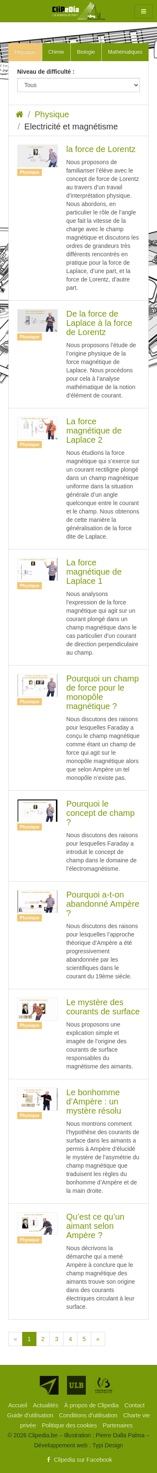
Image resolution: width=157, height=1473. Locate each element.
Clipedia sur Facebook (78, 1459)
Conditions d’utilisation (89, 1415)
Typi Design (107, 1445)
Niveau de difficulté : (46, 71)
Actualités (46, 1405)
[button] (143, 11)
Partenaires (118, 1425)
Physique (52, 114)
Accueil (18, 1405)
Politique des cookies (70, 1425)
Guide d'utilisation (31, 1415)
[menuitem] (18, 1405)
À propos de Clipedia (92, 1405)
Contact (134, 1405)
